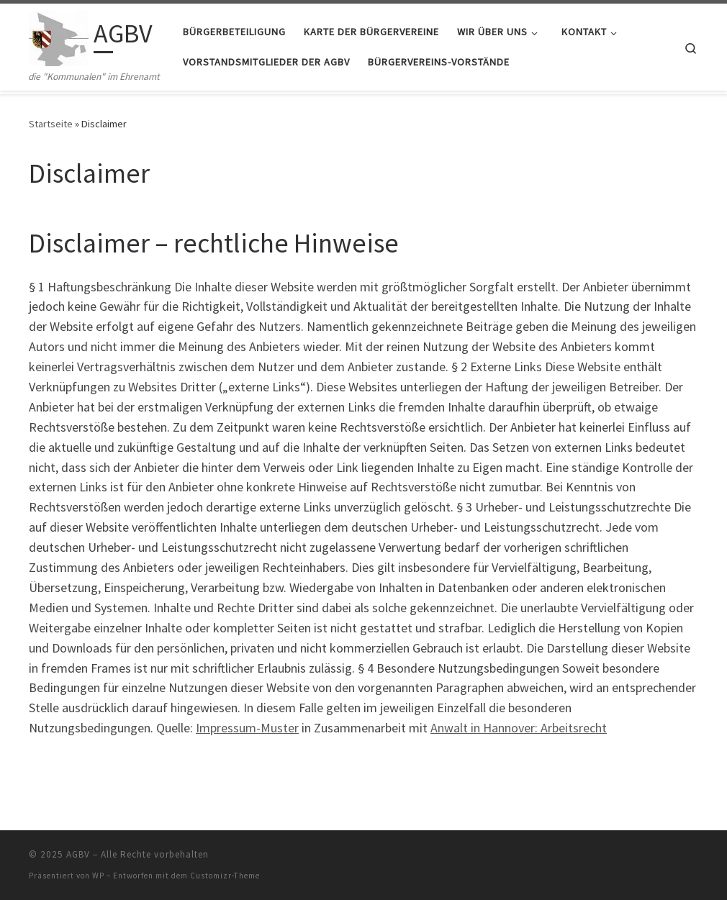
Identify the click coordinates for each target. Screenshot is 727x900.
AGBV (78, 854)
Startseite (51, 123)
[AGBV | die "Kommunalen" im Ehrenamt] (59, 36)
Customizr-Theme (225, 876)
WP (98, 876)
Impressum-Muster (247, 727)
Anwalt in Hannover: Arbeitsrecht (518, 727)
